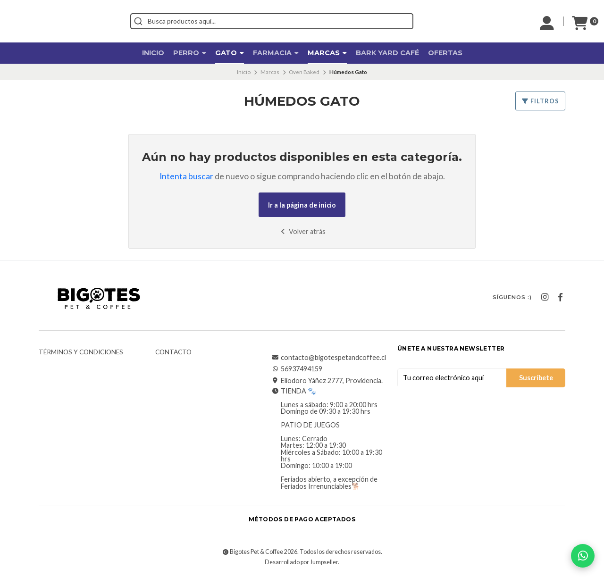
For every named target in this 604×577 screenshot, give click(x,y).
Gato (229, 53)
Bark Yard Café (387, 53)
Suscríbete (536, 378)
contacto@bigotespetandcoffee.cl (328, 357)
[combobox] (314, 21)
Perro (189, 53)
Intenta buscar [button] (186, 176)
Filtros (540, 101)
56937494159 (296, 369)
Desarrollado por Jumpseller (301, 562)
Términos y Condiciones (81, 352)
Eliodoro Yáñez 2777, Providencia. (327, 380)
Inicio (153, 53)
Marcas (327, 53)
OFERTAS (445, 53)
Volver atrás (302, 231)
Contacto (173, 352)
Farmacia (276, 53)
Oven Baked (304, 72)
